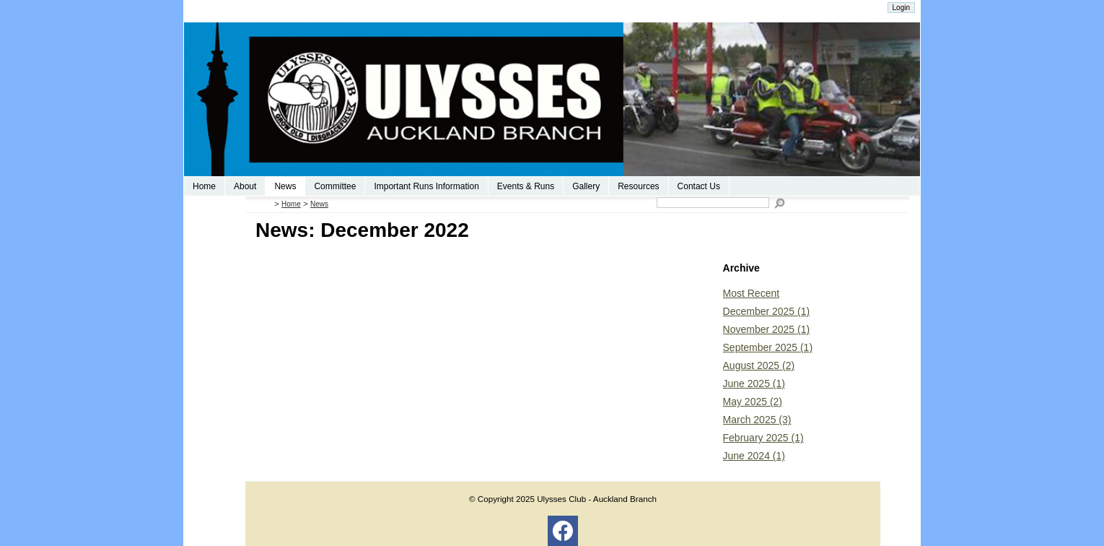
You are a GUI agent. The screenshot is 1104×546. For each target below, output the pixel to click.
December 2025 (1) (766, 311)
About (245, 186)
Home (204, 186)
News (285, 186)
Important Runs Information (426, 186)
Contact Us (699, 186)
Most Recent (751, 293)
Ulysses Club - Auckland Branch (597, 498)
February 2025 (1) (763, 437)
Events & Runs (525, 186)
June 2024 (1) (754, 456)
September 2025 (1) (768, 347)
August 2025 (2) (759, 365)
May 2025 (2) (752, 401)
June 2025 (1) (754, 383)
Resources (638, 186)
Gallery (586, 186)
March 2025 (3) (757, 419)
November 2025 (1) (766, 329)
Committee (335, 186)
